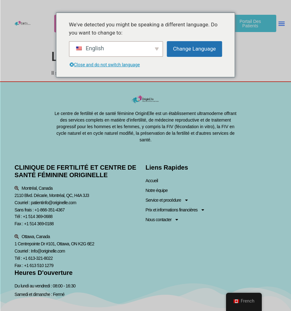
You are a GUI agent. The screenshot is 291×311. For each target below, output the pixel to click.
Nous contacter (162, 219)
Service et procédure (167, 200)
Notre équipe (157, 190)
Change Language (194, 49)
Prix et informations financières (175, 210)
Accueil (152, 180)
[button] (282, 23)
